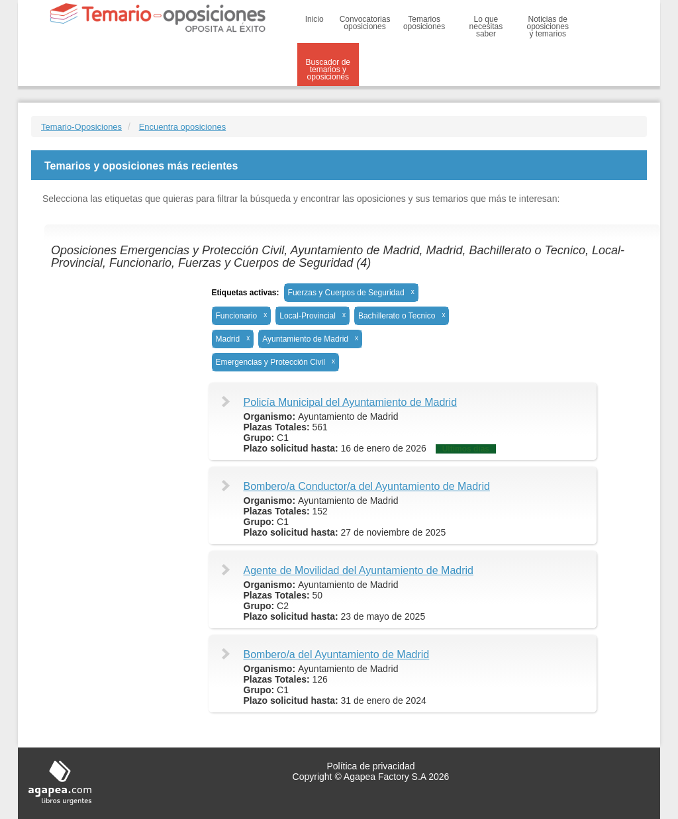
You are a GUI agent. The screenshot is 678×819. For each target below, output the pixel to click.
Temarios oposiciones (424, 23)
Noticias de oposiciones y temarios (548, 26)
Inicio (314, 19)
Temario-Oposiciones (81, 127)
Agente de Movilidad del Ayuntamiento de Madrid (358, 570)
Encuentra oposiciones (182, 127)
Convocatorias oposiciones (365, 23)
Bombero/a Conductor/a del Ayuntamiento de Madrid (367, 486)
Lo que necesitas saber (486, 26)
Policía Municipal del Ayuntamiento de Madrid (351, 402)
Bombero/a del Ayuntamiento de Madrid (337, 654)
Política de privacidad (370, 766)
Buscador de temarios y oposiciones (328, 69)
